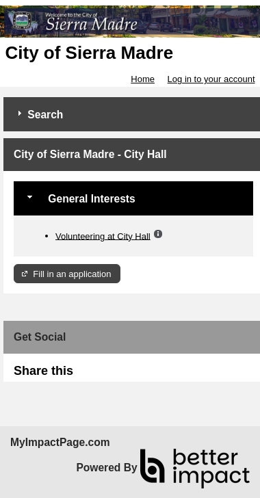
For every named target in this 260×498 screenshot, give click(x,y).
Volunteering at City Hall (103, 236)
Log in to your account (211, 79)
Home (143, 79)
